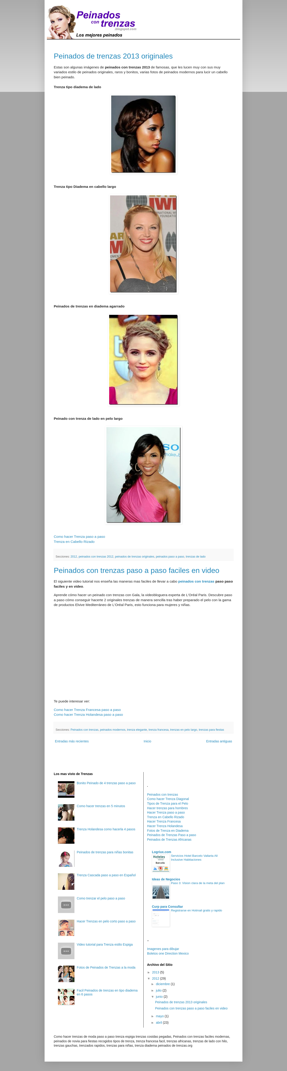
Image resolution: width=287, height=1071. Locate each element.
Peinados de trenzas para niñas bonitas (105, 852)
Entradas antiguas (219, 741)
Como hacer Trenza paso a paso (79, 536)
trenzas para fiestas (211, 729)
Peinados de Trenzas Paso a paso (171, 835)
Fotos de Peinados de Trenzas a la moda (106, 967)
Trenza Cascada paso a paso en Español (106, 875)
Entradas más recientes (72, 741)
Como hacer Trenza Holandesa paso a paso (88, 714)
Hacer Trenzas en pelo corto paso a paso (106, 921)
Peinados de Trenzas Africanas (169, 839)
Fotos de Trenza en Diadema (168, 830)
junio (159, 996)
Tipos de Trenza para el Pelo (167, 803)
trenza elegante (137, 729)
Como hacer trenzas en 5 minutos (101, 806)
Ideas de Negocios (166, 879)
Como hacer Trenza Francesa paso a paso (87, 710)
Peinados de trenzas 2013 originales (113, 56)
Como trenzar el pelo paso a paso (101, 898)
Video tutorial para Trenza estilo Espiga (105, 944)
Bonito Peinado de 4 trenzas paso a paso (106, 783)
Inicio (147, 741)
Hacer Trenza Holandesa (165, 826)
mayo (160, 1016)
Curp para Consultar (167, 906)
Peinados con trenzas (84, 729)
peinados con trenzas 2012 (96, 556)
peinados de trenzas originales (134, 556)
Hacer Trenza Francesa (164, 821)
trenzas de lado (195, 556)
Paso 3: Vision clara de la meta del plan (197, 883)
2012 (74, 556)
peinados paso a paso (170, 556)
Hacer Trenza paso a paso (166, 812)
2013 (156, 972)
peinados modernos (112, 729)
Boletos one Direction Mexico (168, 953)
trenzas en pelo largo (183, 729)
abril (159, 1022)
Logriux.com (161, 852)
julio (159, 990)
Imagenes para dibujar (163, 949)
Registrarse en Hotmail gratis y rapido (196, 910)
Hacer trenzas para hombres (167, 808)
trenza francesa (159, 729)
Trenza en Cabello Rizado (74, 542)
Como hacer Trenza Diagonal (168, 799)
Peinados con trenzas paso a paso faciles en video (136, 570)
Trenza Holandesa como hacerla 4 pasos (106, 829)
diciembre (163, 984)
